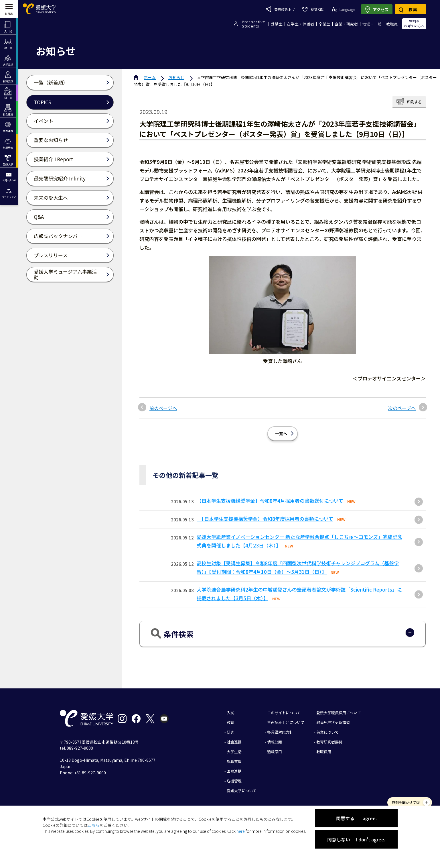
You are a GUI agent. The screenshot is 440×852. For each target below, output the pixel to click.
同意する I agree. (356, 818)
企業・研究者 (346, 24)
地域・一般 (372, 24)
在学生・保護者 (300, 24)
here (240, 831)
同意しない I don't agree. (356, 839)
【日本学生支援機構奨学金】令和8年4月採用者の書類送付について (270, 500)
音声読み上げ (280, 9)
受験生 (277, 24)
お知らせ (176, 77)
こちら (94, 825)
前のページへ (163, 408)
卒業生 (324, 24)
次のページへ (402, 408)
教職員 (392, 24)
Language (343, 9)
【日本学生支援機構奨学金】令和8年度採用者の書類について (265, 518)
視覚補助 (313, 9)
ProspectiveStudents (253, 24)
